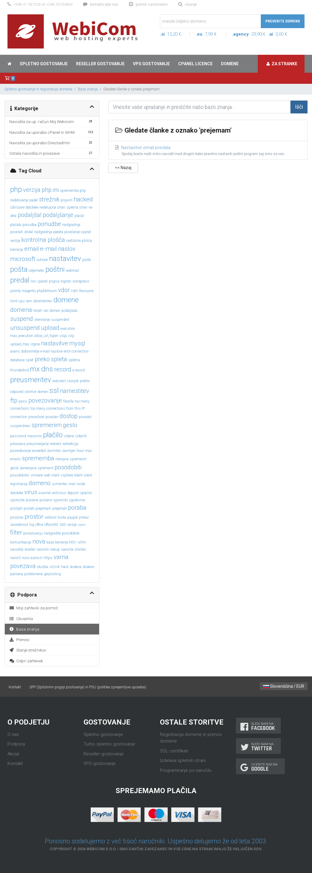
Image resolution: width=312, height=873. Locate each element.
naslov (66, 248)
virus (30, 492)
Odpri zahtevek (26, 660)
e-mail (48, 248)
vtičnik (54, 567)
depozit (73, 493)
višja (63, 336)
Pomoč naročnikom (148, 4)
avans (15, 351)
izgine (35, 344)
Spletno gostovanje (44, 63)
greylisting (52, 574)
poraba (77, 507)
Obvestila (21, 618)
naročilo (43, 549)
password (18, 436)
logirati (65, 281)
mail (72, 484)
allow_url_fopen (46, 336)
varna (61, 557)
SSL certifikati (174, 751)
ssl (54, 390)
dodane (88, 567)
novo (25, 558)
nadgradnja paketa (48, 232)
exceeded (39, 451)
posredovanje (20, 451)
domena (21, 309)
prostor (34, 516)
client (88, 475)
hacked (83, 199)
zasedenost (19, 525)
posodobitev (19, 475)
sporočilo (60, 500)
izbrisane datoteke (24, 207)
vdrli (74, 291)
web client (52, 475)
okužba (42, 567)
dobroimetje (30, 351)
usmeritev (59, 484)
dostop (69, 416)
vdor (64, 290)
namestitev (74, 390)
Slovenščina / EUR (283, 686)
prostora (16, 517)
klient (78, 475)
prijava (54, 281)
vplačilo (86, 493)
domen (42, 392)
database (17, 360)
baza (50, 542)
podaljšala (69, 311)
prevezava (17, 444)
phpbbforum (47, 291)
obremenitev (42, 301)
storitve (30, 392)
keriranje (61, 542)
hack (65, 567)
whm (82, 542)
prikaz (84, 517)
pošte (86, 260)
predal (19, 280)
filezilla (68, 401)
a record (78, 370)
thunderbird (19, 370)
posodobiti (67, 467)
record (62, 369)
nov (33, 281)
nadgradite (52, 533)
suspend (21, 318)
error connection (76, 351)
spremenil (45, 468)
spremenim (46, 425)
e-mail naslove (51, 351)
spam (82, 524)
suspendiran (20, 426)
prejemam (43, 508)
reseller (30, 549)
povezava (23, 566)
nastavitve (54, 343)
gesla (14, 468)
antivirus (59, 493)
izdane (69, 436)
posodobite (70, 533)
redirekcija (70, 444)
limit (13, 301)
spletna (74, 360)
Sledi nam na (258, 726)
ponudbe (49, 223)
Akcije (13, 754)
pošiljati (16, 508)
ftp (13, 400)
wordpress (80, 281)
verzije (72, 525)
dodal (28, 232)
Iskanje (187, 4)
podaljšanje (58, 214)
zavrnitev (54, 451)
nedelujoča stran (52, 207)
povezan (52, 417)
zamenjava (28, 468)
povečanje (72, 232)
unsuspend (25, 327)
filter (16, 532)
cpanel (42, 281)
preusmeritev (30, 380)
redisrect (59, 381)
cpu (22, 301)
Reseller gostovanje (100, 63)
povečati (16, 232)
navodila (16, 549)
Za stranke (281, 63)
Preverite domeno (282, 21)
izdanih (81, 436)
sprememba (38, 458)
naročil (15, 558)
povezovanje (45, 400)
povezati (85, 417)
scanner (44, 493)
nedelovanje (19, 200)
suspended (60, 320)
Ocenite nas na (260, 767)
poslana (32, 500)
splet (30, 360)
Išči (299, 107)
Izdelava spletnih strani (183, 760)
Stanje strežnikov (27, 650)
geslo (70, 425)
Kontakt (15, 687)
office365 (51, 525)
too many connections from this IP (58, 408)
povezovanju (33, 533)
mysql (77, 343)
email (31, 248)
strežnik (49, 199)
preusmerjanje (38, 444)
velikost (51, 517)
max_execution (21, 336)
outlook (42, 260)
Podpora (16, 744)
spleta (59, 359)
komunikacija (20, 542)
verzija (31, 189)
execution (67, 329)
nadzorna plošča (79, 241)
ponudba (29, 225)
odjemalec (36, 270)
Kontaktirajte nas (100, 4)
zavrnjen (68, 451)
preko (42, 359)
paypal (72, 517)
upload (50, 327)
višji (71, 336)
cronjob (73, 381)
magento (29, 291)
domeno (40, 483)
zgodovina (77, 500)
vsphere (67, 475)
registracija (19, 484)
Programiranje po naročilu (185, 770)
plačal (79, 216)
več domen (51, 311)
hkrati (37, 311)
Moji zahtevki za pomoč (33, 607)
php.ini (50, 189)
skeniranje (42, 320)
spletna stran (76, 207)
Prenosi (19, 639)
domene (66, 300)
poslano (46, 500)
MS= (73, 542)
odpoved (16, 392)
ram (29, 301)
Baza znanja (88, 89)
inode (81, 484)
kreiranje (16, 250)
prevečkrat (36, 417)
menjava (62, 459)
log (31, 525)
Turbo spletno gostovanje (109, 744)
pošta (19, 269)
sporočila (17, 500)
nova (38, 541)
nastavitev (65, 258)
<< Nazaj (123, 167)
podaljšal (30, 214)
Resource (86, 291)
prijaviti (66, 200)
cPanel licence (195, 63)
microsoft (22, 258)
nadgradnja (71, 225)
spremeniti (78, 459)
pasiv (23, 401)
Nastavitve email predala (208, 151)
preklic (85, 381)
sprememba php (73, 191)
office (39, 525)
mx (35, 369)
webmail (72, 270)
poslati (29, 508)
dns (47, 369)
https (48, 558)
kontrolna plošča (43, 239)
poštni (55, 269)
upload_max (19, 344)
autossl (37, 558)
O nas (13, 734)
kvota (62, 517)
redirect (55, 444)
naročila (67, 549)
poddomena (33, 574)
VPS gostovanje (151, 63)
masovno (34, 436)
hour (80, 451)
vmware (37, 475)
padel (33, 200)
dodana (75, 567)
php (16, 189)
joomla (15, 291)
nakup (55, 549)
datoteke (16, 493)
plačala (15, 225)
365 (63, 525)
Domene (230, 63)
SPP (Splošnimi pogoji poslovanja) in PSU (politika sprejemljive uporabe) (87, 687)
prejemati (59, 508)
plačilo (53, 435)
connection (18, 417)
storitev (80, 549)
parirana (16, 574)
